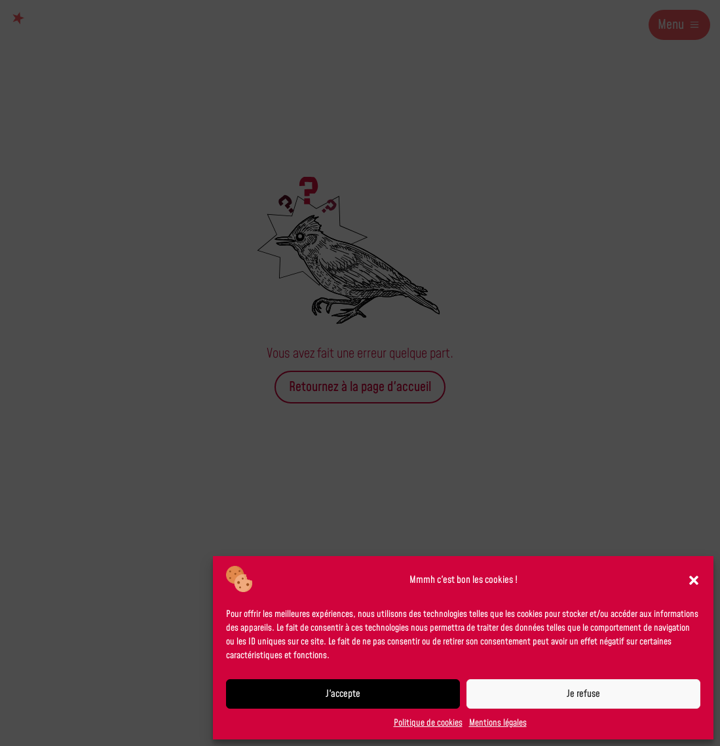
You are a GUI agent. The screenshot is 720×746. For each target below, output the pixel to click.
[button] (693, 580)
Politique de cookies (428, 723)
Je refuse (583, 694)
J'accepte (343, 694)
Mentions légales (498, 723)
